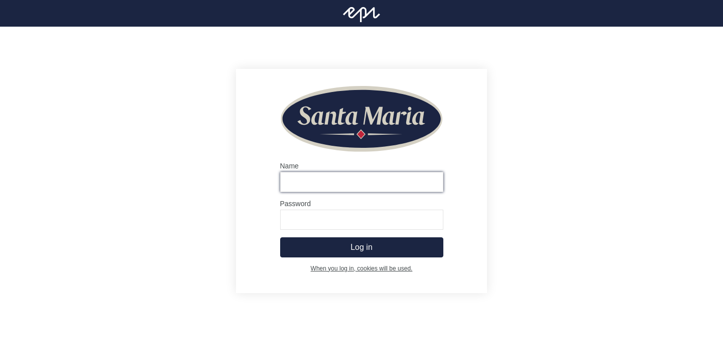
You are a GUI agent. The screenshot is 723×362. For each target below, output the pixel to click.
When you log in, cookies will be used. (362, 268)
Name (289, 166)
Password (295, 204)
